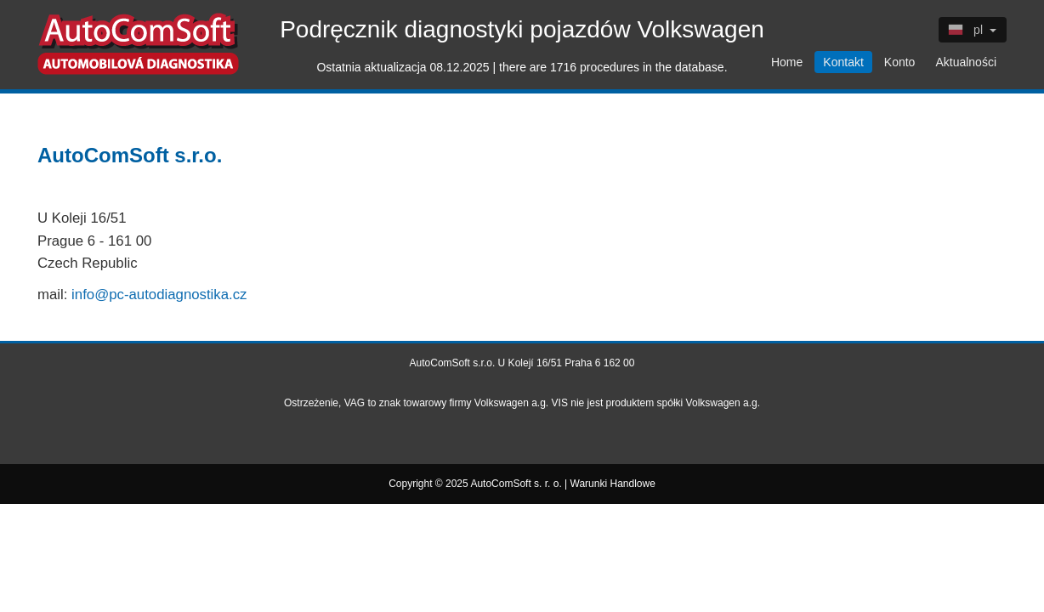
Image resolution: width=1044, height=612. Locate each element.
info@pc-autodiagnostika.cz (159, 294)
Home (787, 62)
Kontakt (843, 62)
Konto (900, 62)
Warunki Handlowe (612, 484)
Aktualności (965, 62)
